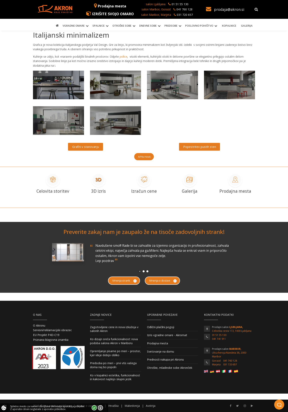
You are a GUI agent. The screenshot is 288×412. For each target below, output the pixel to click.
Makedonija (132, 406)
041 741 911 (219, 339)
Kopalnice (229, 25)
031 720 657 (185, 15)
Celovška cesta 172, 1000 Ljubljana (231, 331)
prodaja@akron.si (229, 9)
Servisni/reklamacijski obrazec (52, 330)
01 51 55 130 (180, 4)
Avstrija (150, 406)
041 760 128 (184, 9)
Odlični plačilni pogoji (160, 327)
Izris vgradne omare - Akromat (167, 335)
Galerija (247, 25)
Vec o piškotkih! (100, 407)
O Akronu (39, 325)
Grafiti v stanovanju (85, 147)
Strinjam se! (94, 407)
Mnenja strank (124, 281)
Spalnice (98, 25)
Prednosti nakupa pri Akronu (165, 359)
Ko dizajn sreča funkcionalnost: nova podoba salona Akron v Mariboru (114, 341)
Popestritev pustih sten (199, 147)
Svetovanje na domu (160, 351)
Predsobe (170, 25)
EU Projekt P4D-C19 (46, 335)
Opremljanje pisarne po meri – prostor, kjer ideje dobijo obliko (115, 353)
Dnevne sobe (148, 25)
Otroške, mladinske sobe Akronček (169, 368)
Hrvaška (113, 406)
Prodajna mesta (112, 6)
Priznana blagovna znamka (50, 340)
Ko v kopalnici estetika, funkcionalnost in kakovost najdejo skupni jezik (115, 377)
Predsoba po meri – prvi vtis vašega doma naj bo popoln (113, 365)
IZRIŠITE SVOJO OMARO (113, 13)
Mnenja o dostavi (163, 281)
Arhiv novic (144, 156)
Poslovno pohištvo (199, 25)
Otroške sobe (121, 25)
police (123, 56)
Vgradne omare (74, 25)
